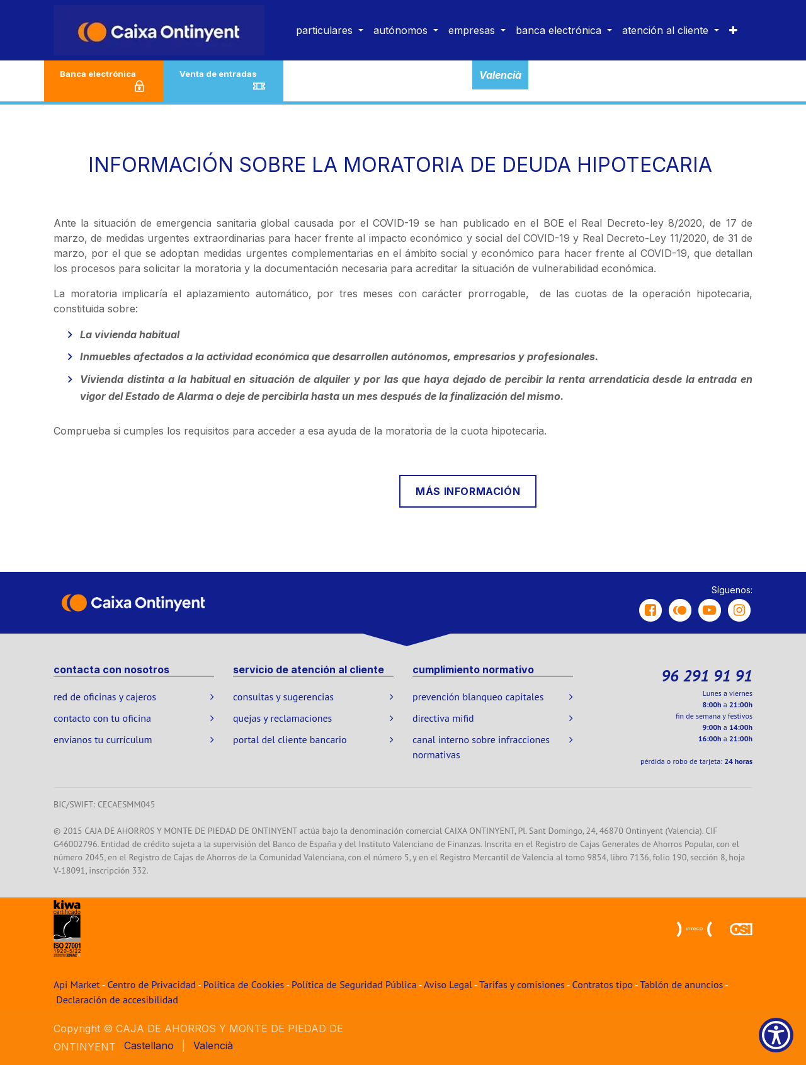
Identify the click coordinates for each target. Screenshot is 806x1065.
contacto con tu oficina (102, 718)
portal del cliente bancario (290, 739)
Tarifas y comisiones (522, 984)
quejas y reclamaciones (282, 718)
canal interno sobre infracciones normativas (481, 747)
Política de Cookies (244, 984)
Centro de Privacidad (151, 984)
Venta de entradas (223, 81)
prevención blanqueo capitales (477, 696)
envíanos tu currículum (103, 739)
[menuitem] (329, 30)
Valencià (500, 75)
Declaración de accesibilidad (117, 999)
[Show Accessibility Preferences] (776, 1035)
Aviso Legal (448, 984)
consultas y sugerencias (283, 696)
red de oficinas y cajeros (105, 696)
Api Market (77, 984)
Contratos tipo (602, 984)
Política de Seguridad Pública (354, 984)
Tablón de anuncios (681, 984)
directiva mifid (443, 718)
